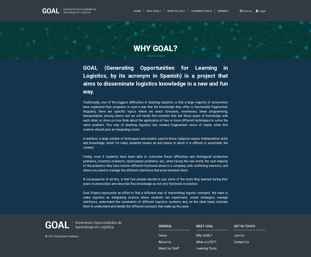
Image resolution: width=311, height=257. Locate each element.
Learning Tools (201, 11)
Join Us (239, 235)
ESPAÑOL (223, 11)
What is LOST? (176, 11)
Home (162, 235)
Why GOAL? (154, 11)
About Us (164, 242)
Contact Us (241, 242)
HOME (137, 11)
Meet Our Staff (168, 248)
